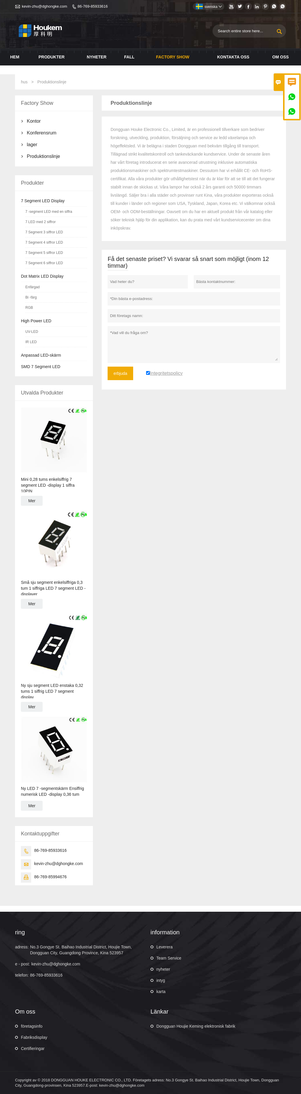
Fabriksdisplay (34, 1037)
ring (20, 932)
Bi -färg (31, 297)
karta (160, 991)
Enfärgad (32, 287)
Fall (129, 57)
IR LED (31, 342)
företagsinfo (31, 1026)
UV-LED (31, 332)
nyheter (163, 969)
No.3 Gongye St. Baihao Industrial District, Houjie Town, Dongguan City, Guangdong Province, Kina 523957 (81, 950)
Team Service (168, 958)
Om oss (280, 57)
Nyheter (96, 57)
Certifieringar (32, 1048)
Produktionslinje (43, 156)
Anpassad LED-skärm (41, 355)
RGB (29, 308)
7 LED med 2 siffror (40, 222)
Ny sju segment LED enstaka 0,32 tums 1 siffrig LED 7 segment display (52, 691)
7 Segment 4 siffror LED (44, 242)
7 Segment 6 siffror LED (44, 263)
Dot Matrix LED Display (42, 276)
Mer (31, 500)
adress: (22, 947)
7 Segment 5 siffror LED (44, 253)
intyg (160, 980)
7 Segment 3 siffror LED (44, 232)
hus (24, 82)
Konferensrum (41, 132)
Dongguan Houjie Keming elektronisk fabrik (195, 1026)
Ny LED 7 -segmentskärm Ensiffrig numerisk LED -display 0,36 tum (52, 791)
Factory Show (172, 57)
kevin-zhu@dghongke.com (44, 6)
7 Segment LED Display (43, 200)
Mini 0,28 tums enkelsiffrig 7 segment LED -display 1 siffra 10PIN (48, 485)
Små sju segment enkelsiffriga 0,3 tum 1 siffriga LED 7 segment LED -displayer (53, 588)
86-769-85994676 (50, 876)
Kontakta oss (233, 57)
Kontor (34, 121)
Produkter (52, 57)
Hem (14, 57)
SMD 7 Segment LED (40, 366)
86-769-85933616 (93, 6)
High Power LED (36, 320)
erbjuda (120, 373)
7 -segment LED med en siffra (48, 212)
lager (32, 144)
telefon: (22, 975)
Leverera (164, 947)
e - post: (22, 964)
